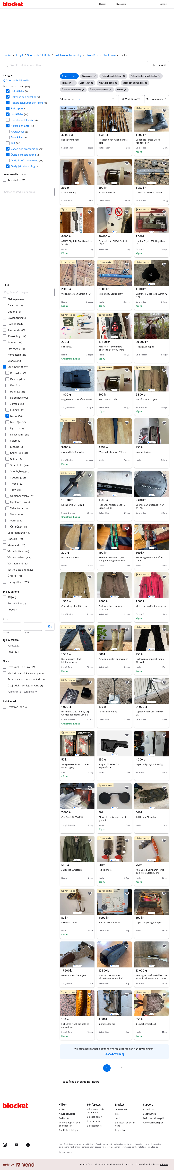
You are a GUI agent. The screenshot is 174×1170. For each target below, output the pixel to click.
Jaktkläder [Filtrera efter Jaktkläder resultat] (19, 114)
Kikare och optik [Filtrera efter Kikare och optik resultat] (22, 125)
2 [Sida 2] (114, 1068)
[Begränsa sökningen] (29, 292)
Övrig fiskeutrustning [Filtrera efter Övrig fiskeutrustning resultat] (25, 154)
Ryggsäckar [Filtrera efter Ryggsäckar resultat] (19, 131)
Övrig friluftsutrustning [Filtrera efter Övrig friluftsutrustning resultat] (27, 160)
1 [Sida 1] (107, 1068)
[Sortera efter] (156, 99)
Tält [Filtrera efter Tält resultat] (15, 143)
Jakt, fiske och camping (68, 55)
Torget (19, 55)
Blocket (7, 55)
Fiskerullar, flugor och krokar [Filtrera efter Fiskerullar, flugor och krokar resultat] (29, 102)
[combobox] (75, 65)
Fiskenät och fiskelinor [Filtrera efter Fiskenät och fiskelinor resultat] (26, 97)
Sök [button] (49, 626)
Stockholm (109, 55)
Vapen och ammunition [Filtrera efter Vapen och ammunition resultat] (27, 149)
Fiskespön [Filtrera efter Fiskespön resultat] (19, 108)
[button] (160, 65)
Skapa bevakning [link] (114, 1054)
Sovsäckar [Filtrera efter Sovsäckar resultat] (19, 137)
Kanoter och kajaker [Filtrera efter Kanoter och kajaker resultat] (24, 120)
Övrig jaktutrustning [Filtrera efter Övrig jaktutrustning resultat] (25, 166)
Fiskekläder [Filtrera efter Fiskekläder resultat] (19, 91)
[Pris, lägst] (12, 627)
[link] (16, 80)
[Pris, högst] (33, 627)
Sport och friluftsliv (38, 55)
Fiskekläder (92, 55)
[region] (114, 119)
